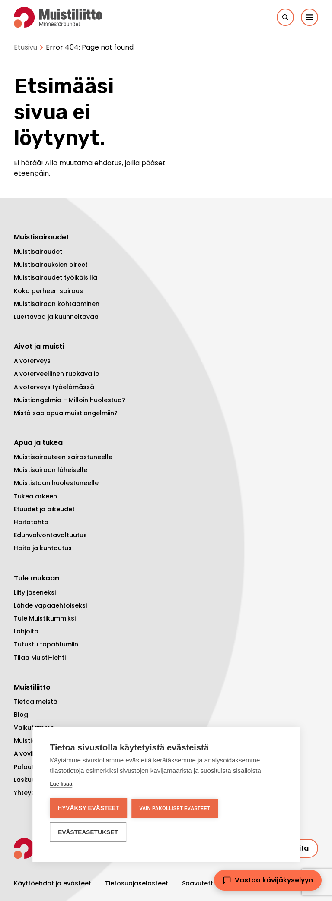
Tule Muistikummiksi (45, 618)
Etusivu (25, 47)
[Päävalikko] (309, 17)
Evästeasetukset (88, 832)
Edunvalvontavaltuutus (50, 535)
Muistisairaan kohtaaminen (56, 304)
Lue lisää (61, 784)
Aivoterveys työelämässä (54, 387)
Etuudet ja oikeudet (44, 509)
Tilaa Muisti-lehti (40, 658)
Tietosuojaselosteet (136, 883)
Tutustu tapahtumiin (46, 644)
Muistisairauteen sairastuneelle (63, 457)
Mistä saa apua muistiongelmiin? (66, 413)
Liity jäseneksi (35, 592)
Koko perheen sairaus (48, 291)
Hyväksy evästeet (88, 808)
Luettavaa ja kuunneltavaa (56, 317)
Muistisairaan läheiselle (50, 470)
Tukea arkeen (35, 496)
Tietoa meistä (35, 702)
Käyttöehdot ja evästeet (52, 883)
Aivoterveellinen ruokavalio (56, 374)
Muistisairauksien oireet (51, 264)
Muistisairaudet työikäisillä (55, 277)
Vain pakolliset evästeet (174, 808)
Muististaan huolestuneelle (56, 483)
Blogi (21, 714)
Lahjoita (26, 631)
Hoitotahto (31, 522)
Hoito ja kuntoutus (43, 548)
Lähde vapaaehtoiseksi (50, 605)
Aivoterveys (32, 361)
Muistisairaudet (38, 251)
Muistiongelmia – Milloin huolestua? (69, 400)
